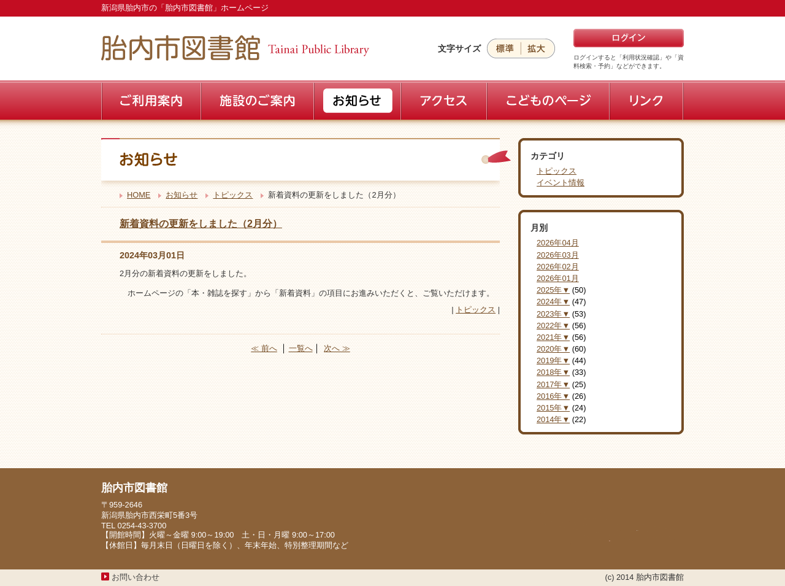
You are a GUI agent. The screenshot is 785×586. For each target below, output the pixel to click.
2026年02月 (558, 266)
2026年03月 (558, 255)
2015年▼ (553, 407)
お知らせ (181, 194)
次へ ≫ (337, 348)
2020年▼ (553, 348)
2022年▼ (553, 325)
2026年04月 (558, 242)
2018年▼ (553, 372)
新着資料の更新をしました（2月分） (201, 223)
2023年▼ (553, 313)
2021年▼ (553, 337)
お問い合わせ (135, 577)
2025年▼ (553, 290)
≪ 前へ (264, 348)
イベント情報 (560, 182)
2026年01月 (558, 278)
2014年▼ (553, 419)
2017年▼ (553, 384)
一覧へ (301, 348)
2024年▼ (553, 301)
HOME (138, 194)
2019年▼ (553, 360)
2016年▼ (553, 396)
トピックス (233, 194)
